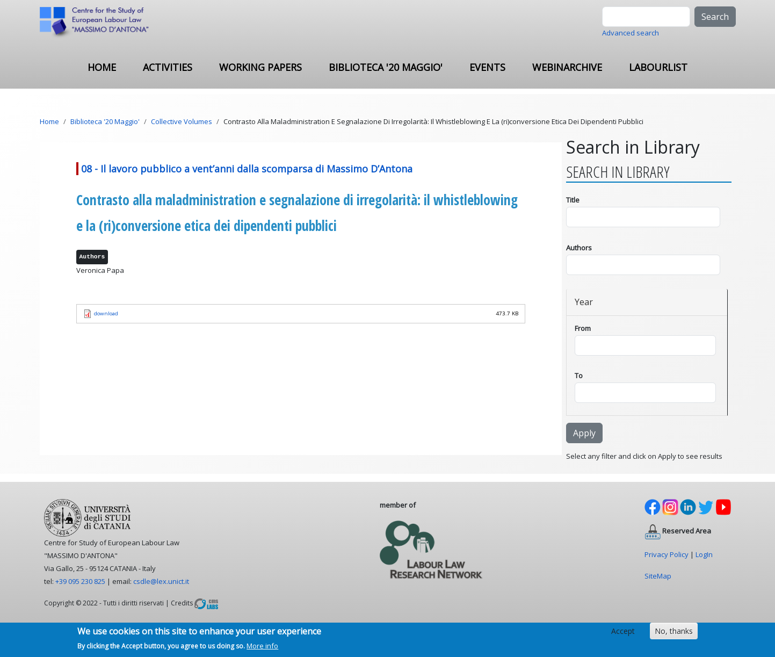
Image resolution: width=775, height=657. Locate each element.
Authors (579, 247)
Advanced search (630, 33)
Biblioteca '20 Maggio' (386, 67)
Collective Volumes (181, 121)
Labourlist (658, 67)
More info (262, 648)
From (583, 328)
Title (573, 200)
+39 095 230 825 (80, 581)
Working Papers (260, 67)
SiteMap (657, 576)
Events (487, 67)
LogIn (704, 554)
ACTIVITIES (167, 67)
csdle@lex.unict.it (161, 581)
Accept (623, 633)
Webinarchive (567, 67)
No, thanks (674, 633)
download (106, 313)
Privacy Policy (666, 554)
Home (102, 67)
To (579, 375)
